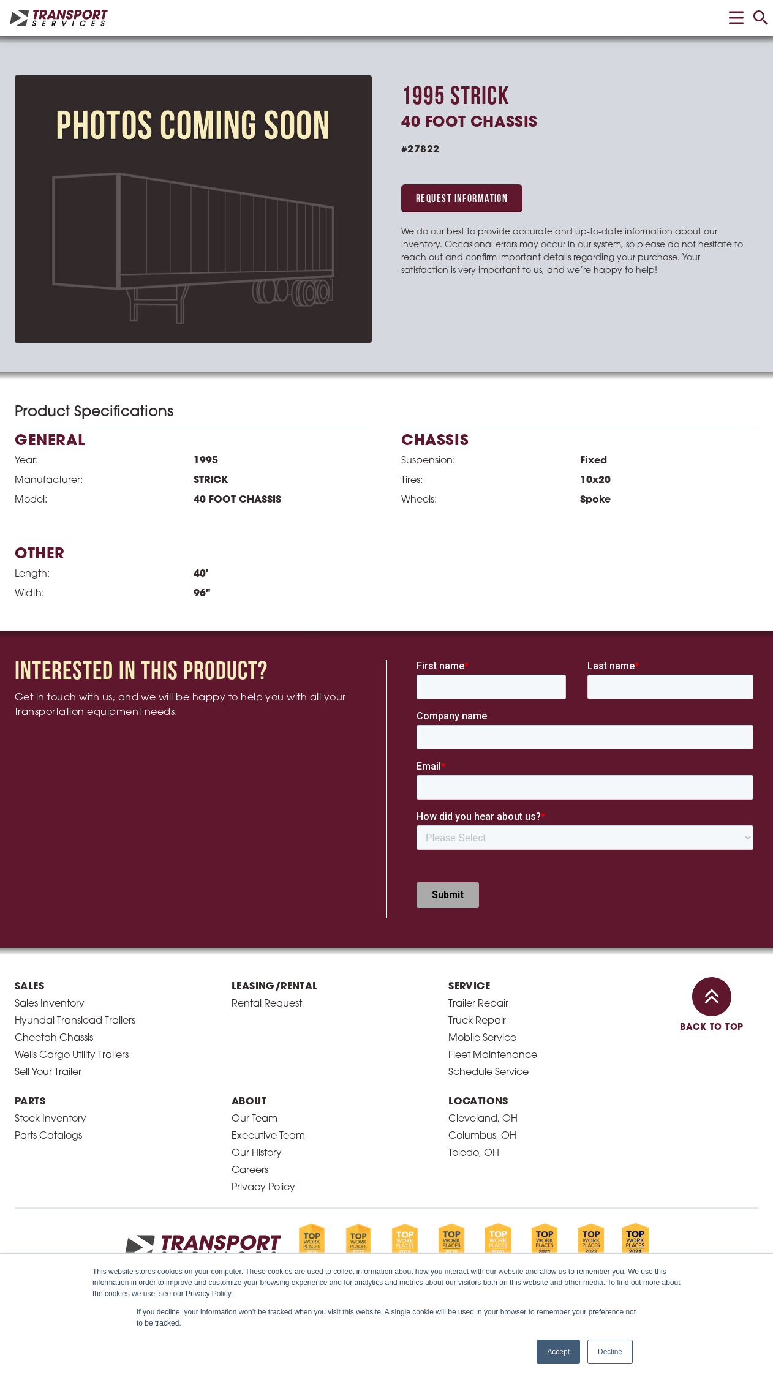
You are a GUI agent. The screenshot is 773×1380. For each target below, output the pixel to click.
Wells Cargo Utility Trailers (72, 1055)
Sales (29, 987)
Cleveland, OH (483, 1119)
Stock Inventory (50, 1119)
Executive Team (268, 1136)
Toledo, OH (473, 1153)
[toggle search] (760, 18)
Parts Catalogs (48, 1136)
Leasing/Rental (275, 987)
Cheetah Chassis (54, 1038)
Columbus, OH (482, 1136)
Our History (257, 1153)
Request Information (462, 199)
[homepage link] (59, 18)
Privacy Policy (263, 1188)
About (249, 1102)
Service (469, 987)
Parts (30, 1102)
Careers (250, 1171)
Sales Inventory (50, 1004)
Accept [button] (558, 1352)
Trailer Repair (478, 1004)
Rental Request (267, 1004)
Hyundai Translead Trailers (75, 1021)
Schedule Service (488, 1073)
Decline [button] (610, 1352)
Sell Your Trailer (48, 1073)
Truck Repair (477, 1021)
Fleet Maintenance (492, 1055)
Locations (478, 1102)
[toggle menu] (736, 18)
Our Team (254, 1119)
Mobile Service (482, 1038)
